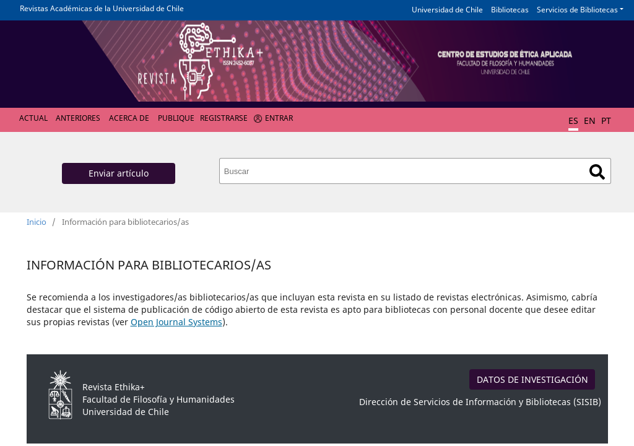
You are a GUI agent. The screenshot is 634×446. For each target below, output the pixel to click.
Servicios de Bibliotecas (577, 9)
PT (606, 120)
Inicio (36, 221)
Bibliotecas (510, 9)
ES (573, 120)
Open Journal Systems (176, 322)
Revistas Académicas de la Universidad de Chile (102, 8)
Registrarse (224, 118)
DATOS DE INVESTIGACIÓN (532, 379)
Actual (33, 118)
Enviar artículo (119, 173)
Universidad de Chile (447, 9)
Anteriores (78, 118)
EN (590, 120)
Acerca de (129, 118)
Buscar (597, 172)
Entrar (279, 118)
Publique (176, 118)
